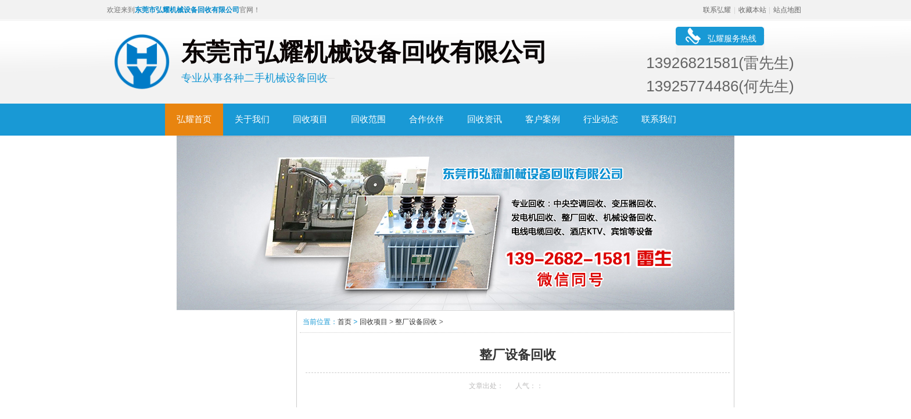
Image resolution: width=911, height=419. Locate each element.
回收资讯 (484, 119)
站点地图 (787, 10)
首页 (345, 322)
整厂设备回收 (416, 322)
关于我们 (252, 119)
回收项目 (310, 119)
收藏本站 (752, 10)
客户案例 (542, 119)
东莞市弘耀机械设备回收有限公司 (187, 10)
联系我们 (658, 119)
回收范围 (368, 119)
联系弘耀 (717, 10)
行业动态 (600, 119)
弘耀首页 (194, 119)
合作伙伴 (426, 119)
